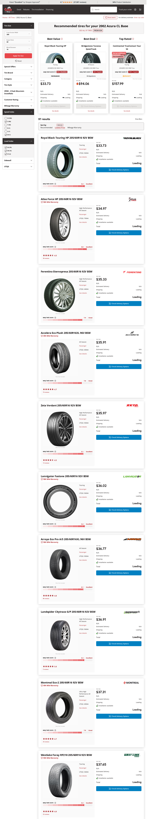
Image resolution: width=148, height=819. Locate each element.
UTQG (18, 166)
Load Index (18, 141)
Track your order (125, 9)
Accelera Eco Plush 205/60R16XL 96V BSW (66, 333)
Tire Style (18, 85)
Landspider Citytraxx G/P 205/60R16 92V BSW (68, 611)
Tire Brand (18, 73)
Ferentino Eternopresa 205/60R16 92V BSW (66, 271)
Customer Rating (18, 100)
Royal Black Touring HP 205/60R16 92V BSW (67, 137)
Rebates (26, 9)
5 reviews (46, 669)
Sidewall (18, 160)
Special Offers (18, 66)
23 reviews (46, 814)
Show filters (138, 119)
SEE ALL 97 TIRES (85, 30)
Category (18, 79)
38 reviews (46, 258)
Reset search (110, 17)
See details (55, 111)
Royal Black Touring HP (55, 46)
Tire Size (18, 26)
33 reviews (46, 742)
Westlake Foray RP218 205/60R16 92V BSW (66, 755)
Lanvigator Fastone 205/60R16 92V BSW (65, 476)
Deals (19, 9)
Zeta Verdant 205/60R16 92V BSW (61, 405)
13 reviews (46, 463)
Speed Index (18, 112)
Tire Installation (38, 9)
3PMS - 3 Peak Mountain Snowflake (18, 92)
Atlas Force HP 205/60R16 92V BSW (61, 199)
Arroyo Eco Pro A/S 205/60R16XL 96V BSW (66, 539)
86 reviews (46, 598)
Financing (49, 9)
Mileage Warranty (74, 127)
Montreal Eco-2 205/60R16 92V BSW (62, 682)
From (98, 30)
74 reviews (46, 392)
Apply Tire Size (18, 56)
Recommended (46, 127)
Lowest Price (60, 127)
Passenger (82, 149)
